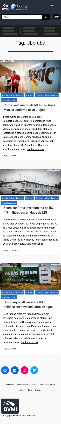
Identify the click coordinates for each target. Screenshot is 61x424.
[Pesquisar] (46, 17)
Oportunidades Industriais (47, 95)
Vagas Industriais (9, 100)
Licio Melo (29, 95)
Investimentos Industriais (12, 95)
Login (56, 17)
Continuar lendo (35, 149)
